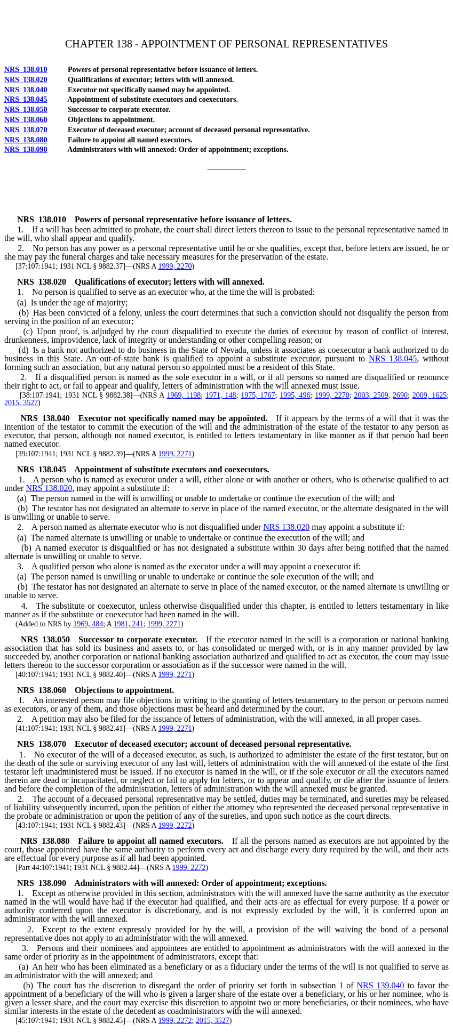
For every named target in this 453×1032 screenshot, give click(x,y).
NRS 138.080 (25, 140)
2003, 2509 (371, 395)
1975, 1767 (258, 395)
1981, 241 (129, 624)
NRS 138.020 (25, 80)
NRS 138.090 (25, 150)
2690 (400, 395)
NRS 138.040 (25, 90)
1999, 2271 (175, 454)
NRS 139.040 (380, 985)
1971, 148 (220, 395)
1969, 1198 (184, 395)
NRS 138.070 (25, 130)
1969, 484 (88, 624)
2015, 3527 (21, 403)
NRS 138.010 (25, 70)
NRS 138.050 (25, 110)
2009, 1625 (429, 395)
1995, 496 (295, 395)
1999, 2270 (175, 266)
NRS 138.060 (25, 120)
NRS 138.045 (25, 99)
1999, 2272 (175, 825)
